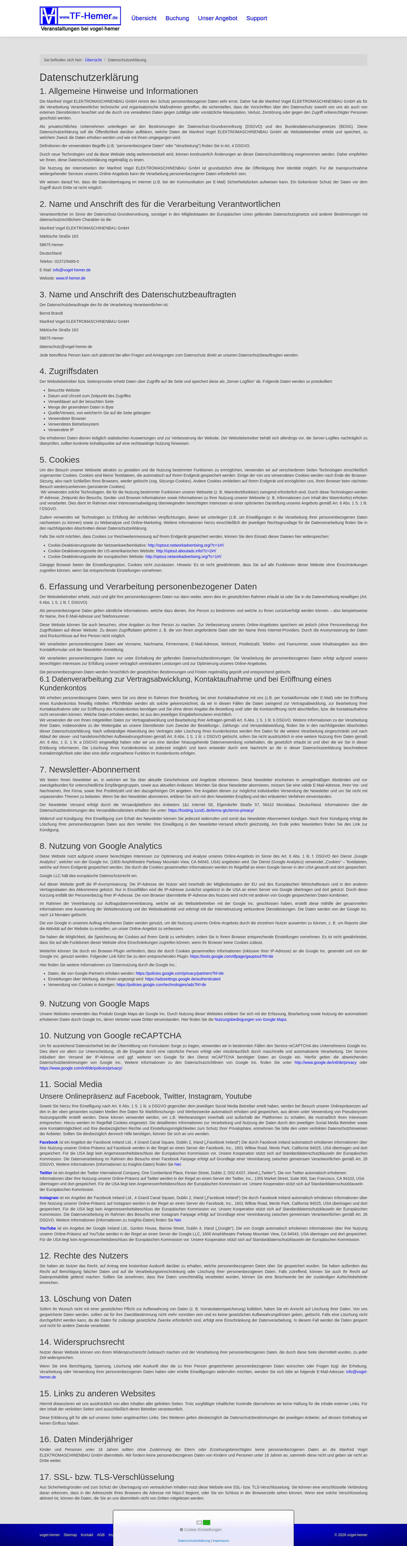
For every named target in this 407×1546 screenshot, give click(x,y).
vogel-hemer (50, 1535)
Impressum (221, 1540)
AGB (101, 1535)
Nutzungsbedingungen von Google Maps (250, 1019)
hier (178, 1164)
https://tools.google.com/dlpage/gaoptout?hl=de (231, 956)
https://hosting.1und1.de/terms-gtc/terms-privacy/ (211, 810)
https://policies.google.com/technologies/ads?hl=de (161, 984)
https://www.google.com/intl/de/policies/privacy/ (81, 1068)
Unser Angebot (217, 18)
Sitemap (70, 1535)
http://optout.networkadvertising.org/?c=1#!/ (186, 545)
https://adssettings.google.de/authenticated (182, 979)
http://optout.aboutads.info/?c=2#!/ (186, 551)
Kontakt (87, 1535)
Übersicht (144, 18)
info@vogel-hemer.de (71, 270)
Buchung (177, 18)
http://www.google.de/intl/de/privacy (325, 1062)
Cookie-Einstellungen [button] (201, 1529)
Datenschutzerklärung (194, 1540)
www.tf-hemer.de (70, 278)
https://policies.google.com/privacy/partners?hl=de (180, 973)
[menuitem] (144, 18)
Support (256, 18)
